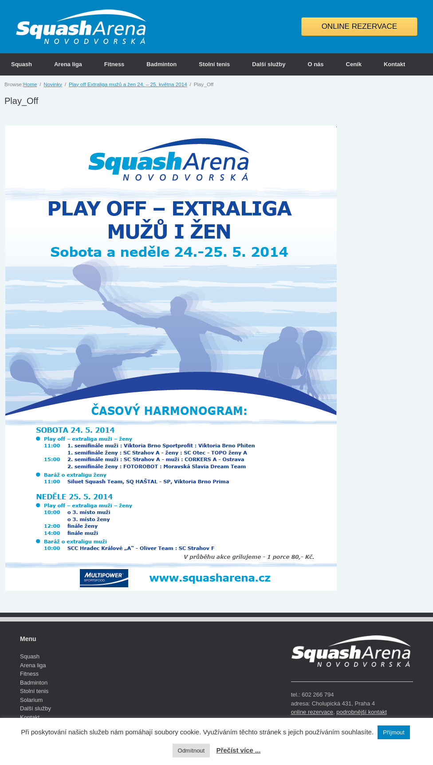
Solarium (31, 700)
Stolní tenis (214, 64)
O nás (315, 64)
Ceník (354, 64)
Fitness (114, 64)
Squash (21, 64)
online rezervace (312, 712)
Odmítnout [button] (191, 750)
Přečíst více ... (238, 750)
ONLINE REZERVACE (359, 26)
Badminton (161, 64)
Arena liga (68, 64)
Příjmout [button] (393, 732)
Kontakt (394, 64)
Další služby (268, 64)
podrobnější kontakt (361, 712)
